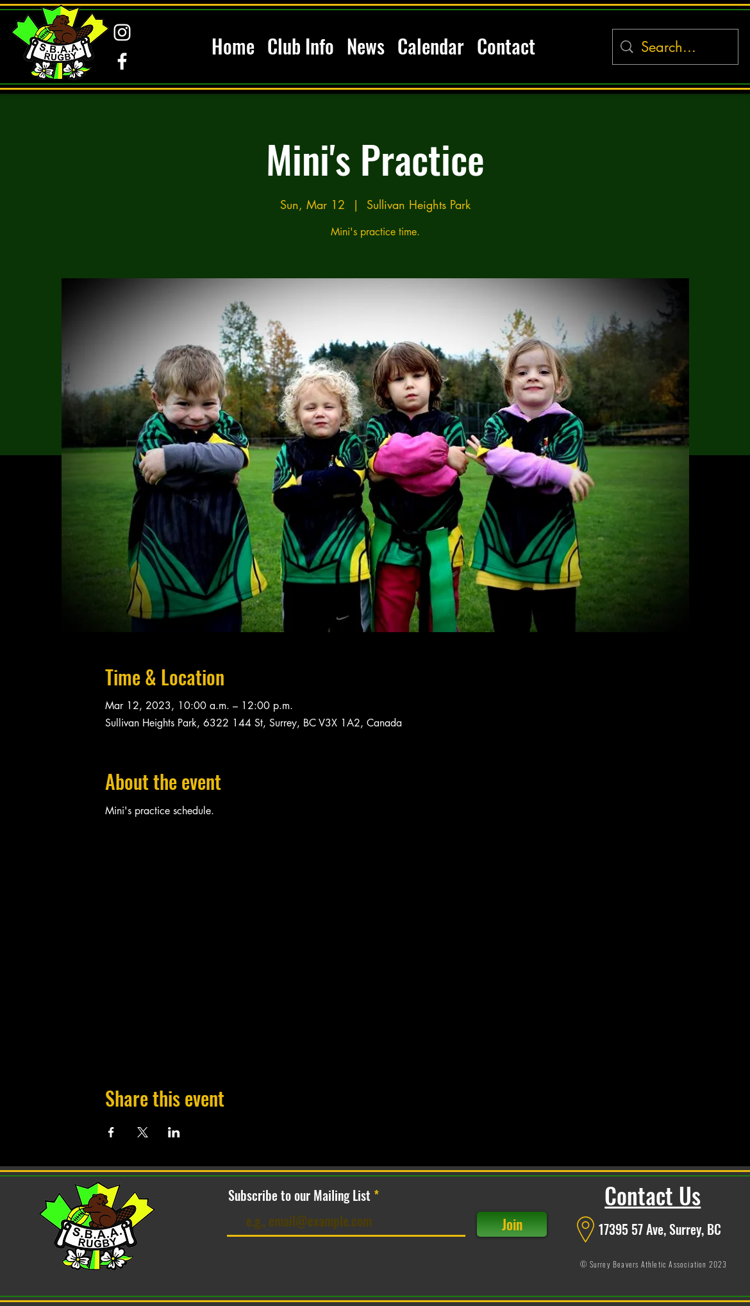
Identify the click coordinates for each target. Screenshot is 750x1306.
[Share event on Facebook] (111, 1132)
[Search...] (676, 47)
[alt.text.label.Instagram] (122, 32)
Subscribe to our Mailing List (299, 1195)
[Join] (512, 1224)
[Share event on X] (143, 1132)
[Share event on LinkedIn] (174, 1132)
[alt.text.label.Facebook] (122, 61)
